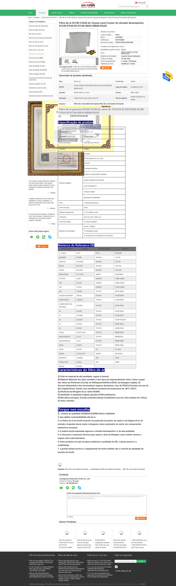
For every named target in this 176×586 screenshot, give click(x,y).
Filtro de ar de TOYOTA (49, 17)
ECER (143, 584)
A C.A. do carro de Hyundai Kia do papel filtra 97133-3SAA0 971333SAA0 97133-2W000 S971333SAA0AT (100, 575)
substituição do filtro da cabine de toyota (105, 469)
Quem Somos (57, 13)
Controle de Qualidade (89, 13)
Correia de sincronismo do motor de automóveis (40, 79)
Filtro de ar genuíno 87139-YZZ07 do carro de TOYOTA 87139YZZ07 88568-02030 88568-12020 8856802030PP (66, 546)
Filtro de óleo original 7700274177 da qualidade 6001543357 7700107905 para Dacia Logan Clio (41, 562)
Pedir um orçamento (128, 13)
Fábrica (71, 13)
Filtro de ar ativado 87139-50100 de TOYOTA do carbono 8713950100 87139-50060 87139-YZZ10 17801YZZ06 (120, 546)
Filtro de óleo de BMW (36, 58)
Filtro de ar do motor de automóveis (40, 38)
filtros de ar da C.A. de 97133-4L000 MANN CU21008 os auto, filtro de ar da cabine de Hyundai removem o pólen (100, 562)
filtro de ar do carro (35, 34)
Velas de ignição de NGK (37, 74)
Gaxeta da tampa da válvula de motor (41, 96)
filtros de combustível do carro (38, 46)
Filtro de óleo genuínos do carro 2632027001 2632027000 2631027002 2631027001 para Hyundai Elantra (70, 562)
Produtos (42, 13)
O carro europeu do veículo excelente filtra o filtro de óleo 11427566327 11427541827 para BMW (41, 568)
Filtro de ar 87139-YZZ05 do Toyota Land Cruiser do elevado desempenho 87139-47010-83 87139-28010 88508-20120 (79, 69)
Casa (30, 13)
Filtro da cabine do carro (37, 30)
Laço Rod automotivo (36, 92)
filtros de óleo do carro (36, 42)
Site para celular (121, 574)
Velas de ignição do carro (37, 66)
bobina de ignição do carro (37, 84)
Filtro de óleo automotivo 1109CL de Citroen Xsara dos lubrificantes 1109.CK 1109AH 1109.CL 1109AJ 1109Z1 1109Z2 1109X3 (71, 577)
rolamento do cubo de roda (37, 88)
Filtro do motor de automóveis (38, 26)
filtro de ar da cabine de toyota (76, 469)
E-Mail (118, 571)
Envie (141, 561)
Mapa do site (126, 571)
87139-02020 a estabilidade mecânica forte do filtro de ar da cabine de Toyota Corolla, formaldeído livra (102, 546)
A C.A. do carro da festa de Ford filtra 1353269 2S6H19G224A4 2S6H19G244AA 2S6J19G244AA (99, 568)
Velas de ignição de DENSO (38, 70)
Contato (107, 68)
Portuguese (141, 3)
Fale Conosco (109, 13)
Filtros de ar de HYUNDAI (37, 62)
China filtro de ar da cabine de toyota (57, 584)
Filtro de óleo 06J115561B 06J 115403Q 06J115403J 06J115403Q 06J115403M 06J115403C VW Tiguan (41, 575)
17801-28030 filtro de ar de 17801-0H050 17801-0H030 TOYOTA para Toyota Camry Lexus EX (139, 545)
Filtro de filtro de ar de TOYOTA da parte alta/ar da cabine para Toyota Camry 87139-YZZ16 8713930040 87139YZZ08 (84, 546)
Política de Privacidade (37, 584)
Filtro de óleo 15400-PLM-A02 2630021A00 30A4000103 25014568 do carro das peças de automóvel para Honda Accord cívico (71, 569)
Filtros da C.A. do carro (36, 50)
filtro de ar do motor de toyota (134, 469)
